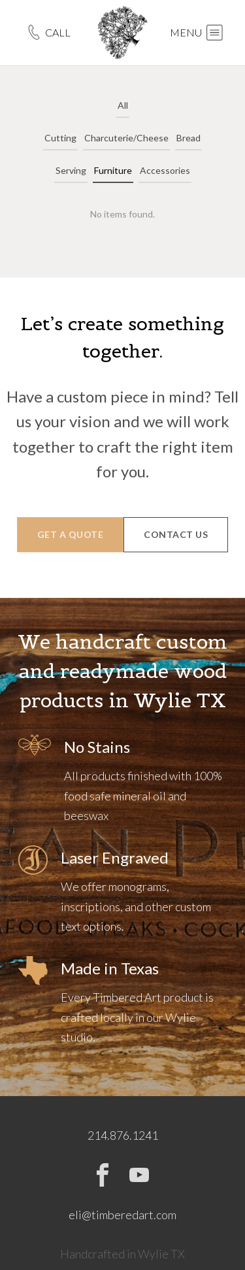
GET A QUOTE (70, 534)
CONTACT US (176, 534)
